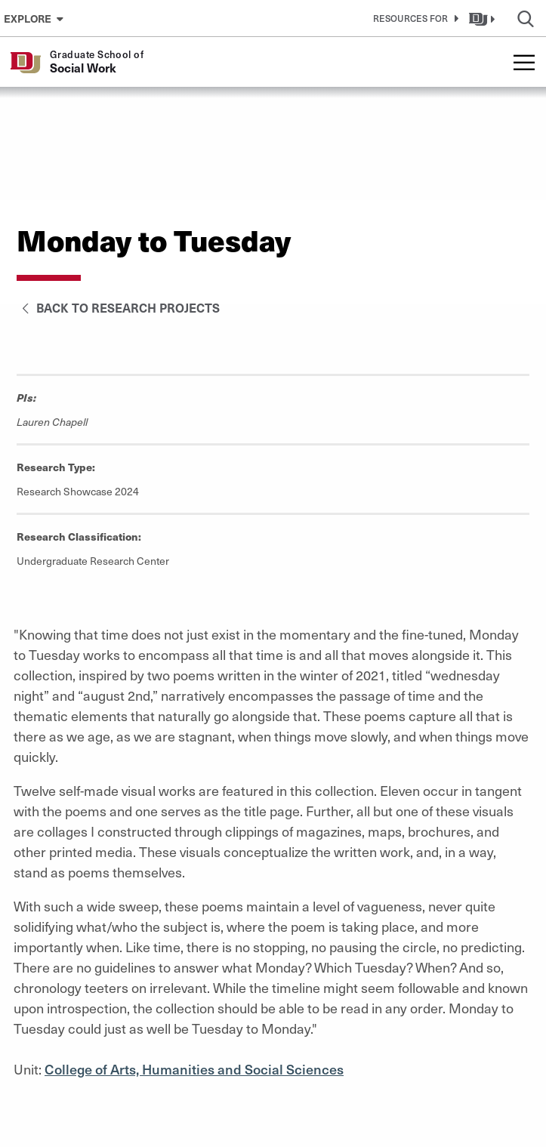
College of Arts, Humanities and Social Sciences (194, 1068)
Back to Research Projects (118, 307)
